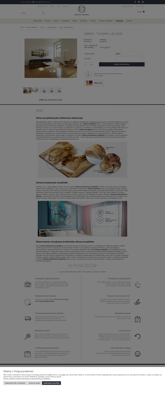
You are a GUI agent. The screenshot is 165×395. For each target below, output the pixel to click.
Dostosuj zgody (34, 383)
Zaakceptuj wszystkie (51, 383)
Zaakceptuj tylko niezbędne (15, 383)
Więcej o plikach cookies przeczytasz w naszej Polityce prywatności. (27, 378)
